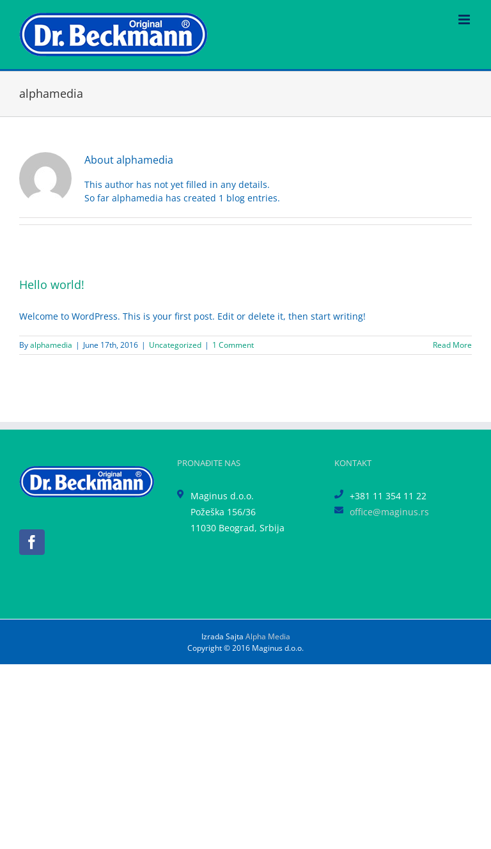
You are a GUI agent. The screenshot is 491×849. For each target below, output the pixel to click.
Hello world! (51, 284)
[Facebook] (32, 542)
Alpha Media (268, 636)
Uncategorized (175, 344)
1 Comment (233, 344)
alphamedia (51, 344)
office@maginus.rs (389, 512)
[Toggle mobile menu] (465, 19)
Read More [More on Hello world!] (452, 344)
